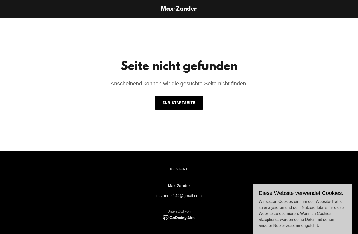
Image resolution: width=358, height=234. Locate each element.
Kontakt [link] (179, 169)
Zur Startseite (179, 103)
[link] (179, 9)
